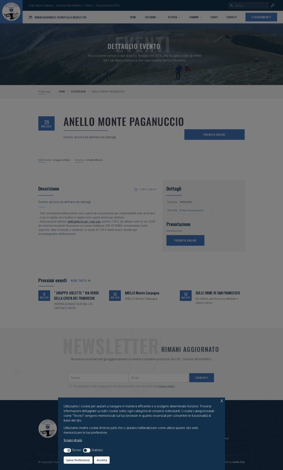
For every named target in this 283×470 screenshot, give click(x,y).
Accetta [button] (102, 460)
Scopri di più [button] (73, 440)
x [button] (222, 400)
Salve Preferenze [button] (78, 460)
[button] (67, 450)
